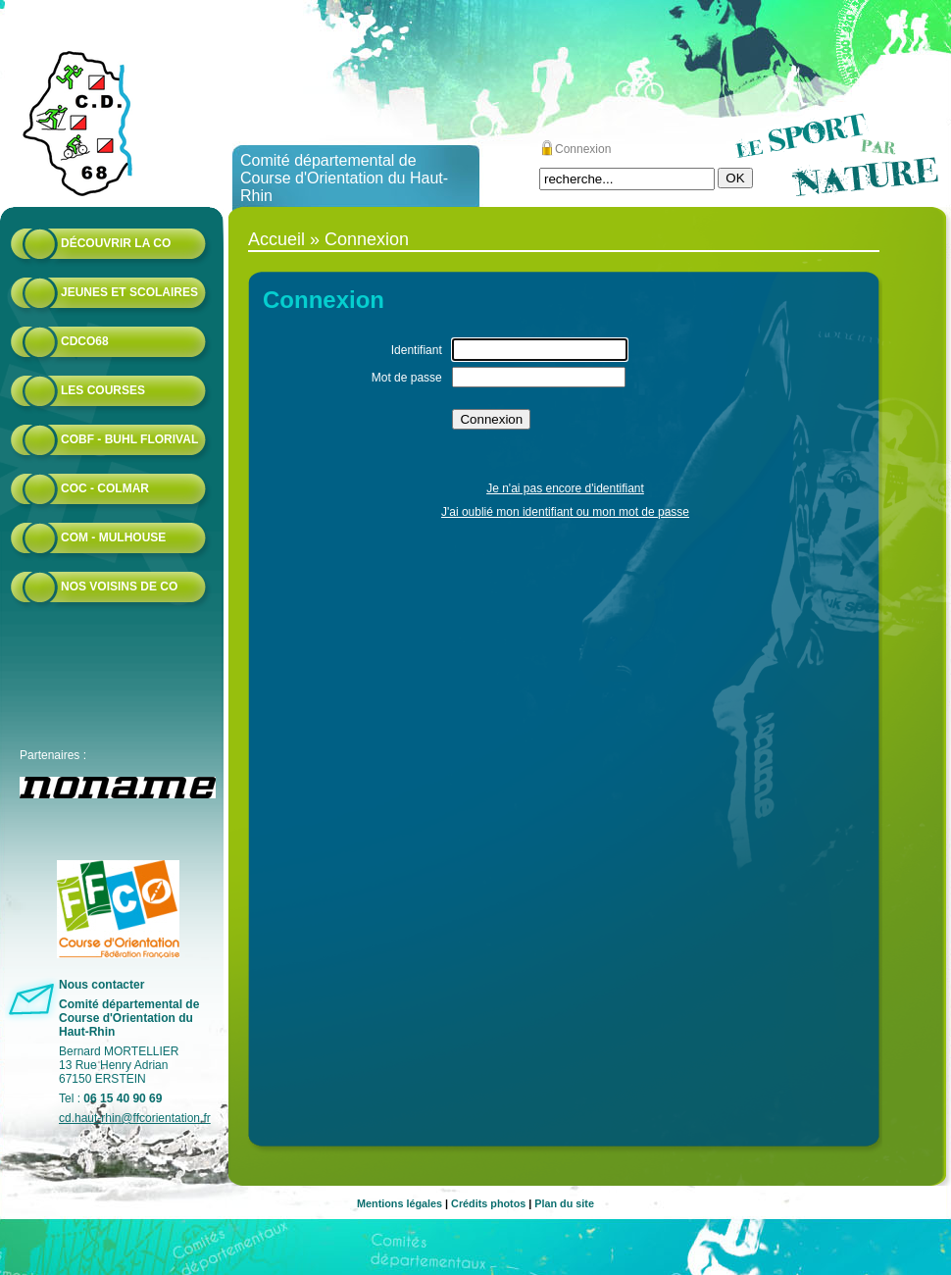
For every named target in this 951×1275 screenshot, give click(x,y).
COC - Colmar (105, 488)
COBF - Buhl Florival (129, 439)
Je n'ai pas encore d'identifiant (565, 488)
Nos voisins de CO (119, 586)
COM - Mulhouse (113, 537)
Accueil (276, 239)
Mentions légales (399, 1203)
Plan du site (564, 1203)
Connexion (583, 149)
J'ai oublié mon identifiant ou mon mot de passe (565, 512)
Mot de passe (407, 377)
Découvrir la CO (116, 243)
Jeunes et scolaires (129, 292)
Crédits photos (488, 1203)
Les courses (103, 390)
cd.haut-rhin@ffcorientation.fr (135, 1118)
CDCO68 (85, 341)
